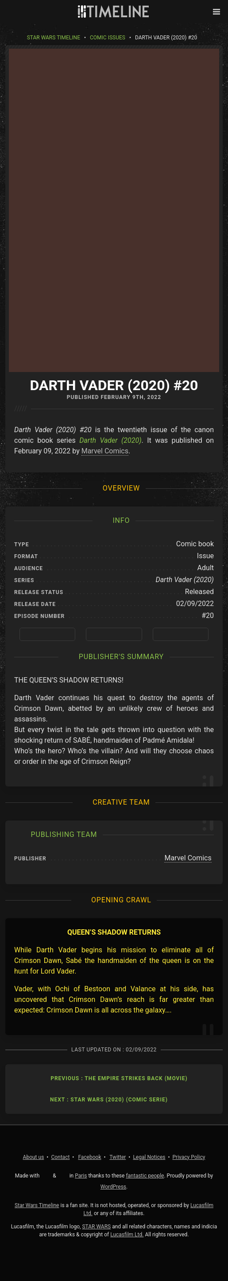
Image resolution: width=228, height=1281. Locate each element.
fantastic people (145, 1176)
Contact (60, 1157)
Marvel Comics (104, 451)
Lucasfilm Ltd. (126, 1234)
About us (33, 1157)
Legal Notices (149, 1157)
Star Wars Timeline (53, 38)
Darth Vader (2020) (110, 440)
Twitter (117, 1157)
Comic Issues (107, 38)
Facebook (89, 1157)
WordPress (113, 1187)
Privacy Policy (189, 1157)
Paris (81, 1176)
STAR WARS (96, 1226)
